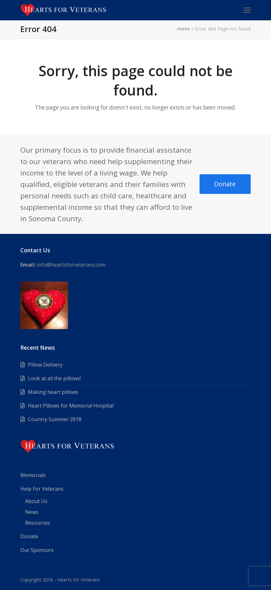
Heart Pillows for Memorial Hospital (70, 405)
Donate (225, 184)
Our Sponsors (37, 550)
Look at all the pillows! (54, 378)
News (31, 511)
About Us (36, 501)
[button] (247, 10)
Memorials (33, 475)
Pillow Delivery (45, 364)
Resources (37, 522)
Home (183, 28)
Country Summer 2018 (54, 419)
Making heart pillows (53, 391)
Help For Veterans (42, 488)
